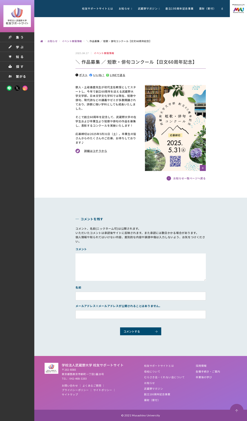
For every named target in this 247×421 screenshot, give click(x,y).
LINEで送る (115, 75)
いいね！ (97, 75)
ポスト (81, 75)
